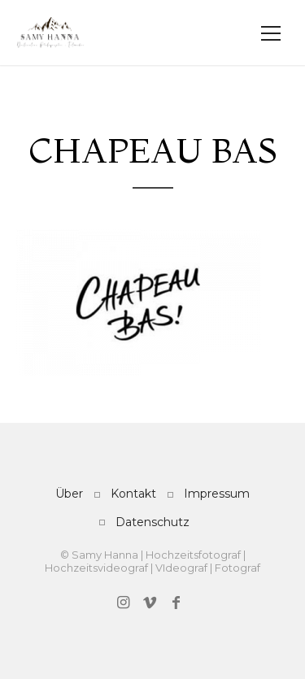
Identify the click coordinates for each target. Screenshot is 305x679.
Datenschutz (152, 522)
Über (69, 493)
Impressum (217, 493)
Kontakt (133, 493)
